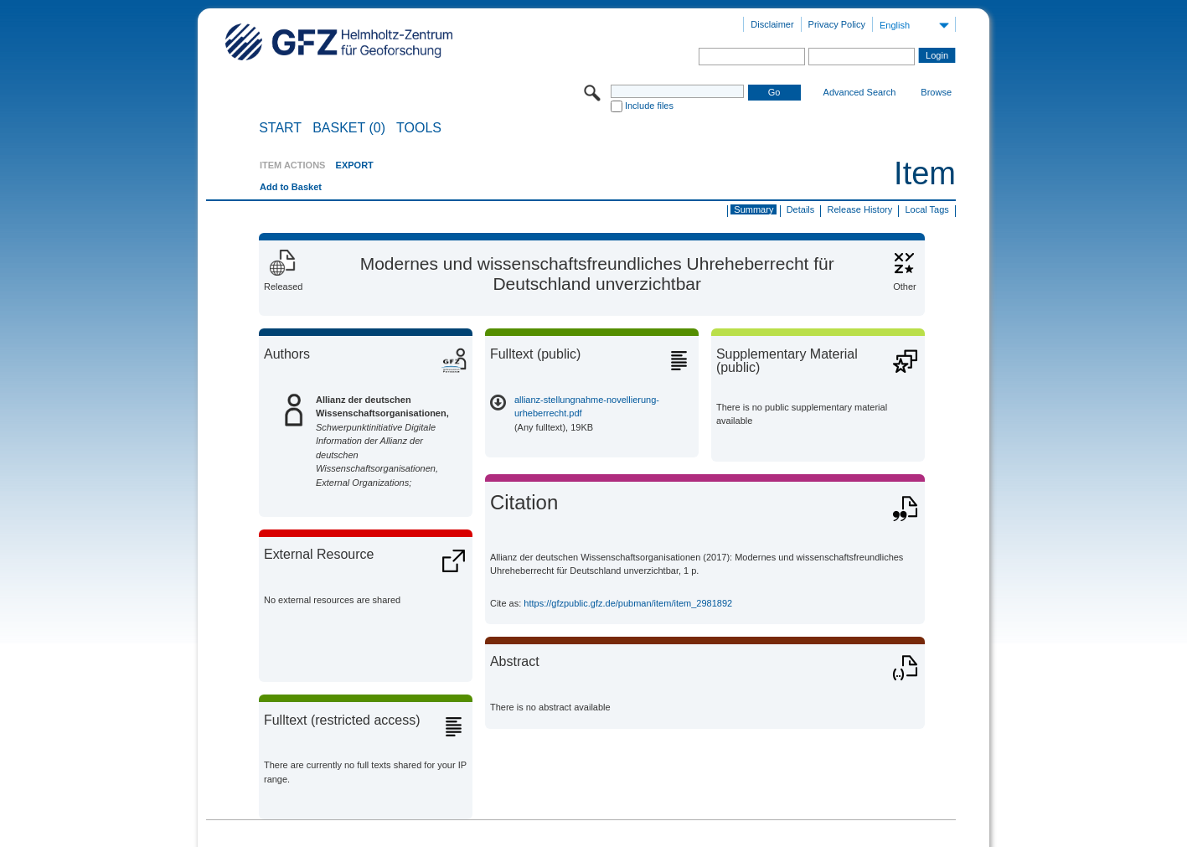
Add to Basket (291, 187)
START (280, 128)
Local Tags (926, 209)
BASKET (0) (348, 128)
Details (801, 209)
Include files (649, 106)
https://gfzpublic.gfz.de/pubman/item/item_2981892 (628, 603)
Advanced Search (859, 92)
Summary (753, 209)
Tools (418, 128)
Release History (860, 209)
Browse (936, 92)
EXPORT (355, 165)
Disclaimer (772, 24)
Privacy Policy (836, 24)
